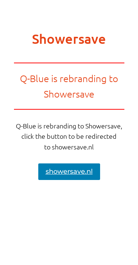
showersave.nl (69, 171)
